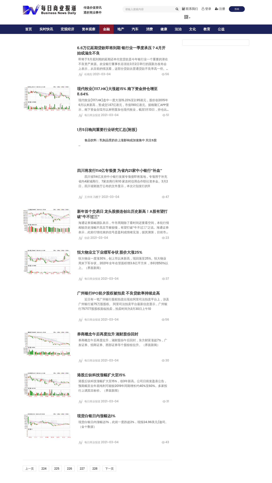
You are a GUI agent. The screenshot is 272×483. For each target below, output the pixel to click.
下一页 (116, 468)
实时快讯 (47, 29)
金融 (107, 29)
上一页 (30, 468)
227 (86, 468)
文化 (193, 29)
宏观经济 (69, 29)
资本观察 (90, 29)
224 (45, 468)
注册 (220, 9)
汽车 (136, 29)
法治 (179, 29)
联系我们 (190, 9)
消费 (150, 29)
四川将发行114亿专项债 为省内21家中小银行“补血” (120, 170)
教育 (208, 29)
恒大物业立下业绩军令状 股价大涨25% (111, 252)
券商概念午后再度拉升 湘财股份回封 (109, 334)
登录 (206, 9)
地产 (122, 29)
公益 (222, 29)
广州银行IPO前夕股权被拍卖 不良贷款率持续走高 (119, 293)
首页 (29, 29)
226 (73, 468)
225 (59, 468)
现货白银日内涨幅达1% (97, 416)
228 (100, 468)
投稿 (237, 9)
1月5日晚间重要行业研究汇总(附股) (108, 129)
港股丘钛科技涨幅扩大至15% (102, 375)
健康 (165, 29)
